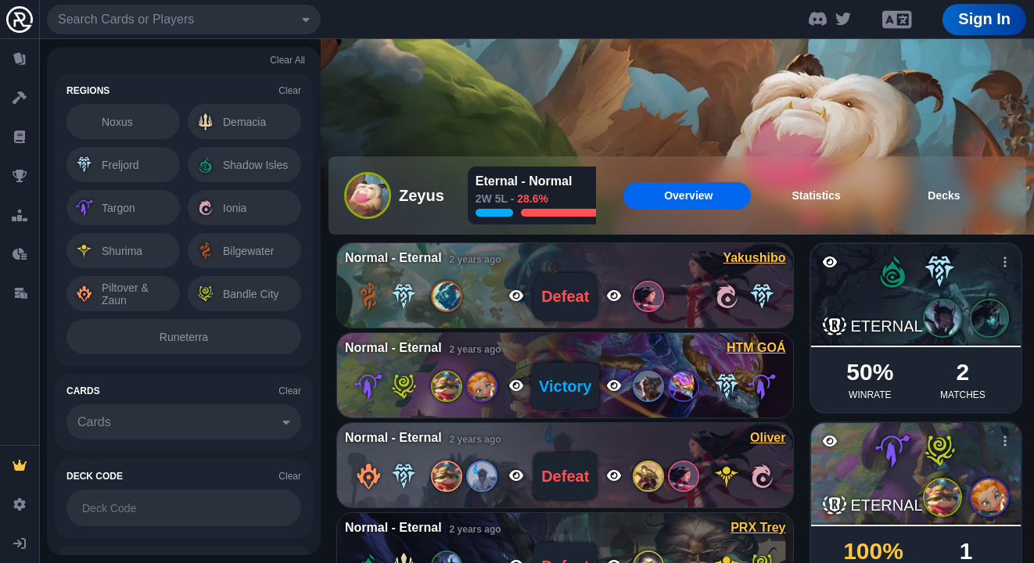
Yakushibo (754, 257)
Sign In (984, 18)
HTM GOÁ (756, 347)
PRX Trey (758, 527)
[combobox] (184, 19)
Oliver (767, 437)
